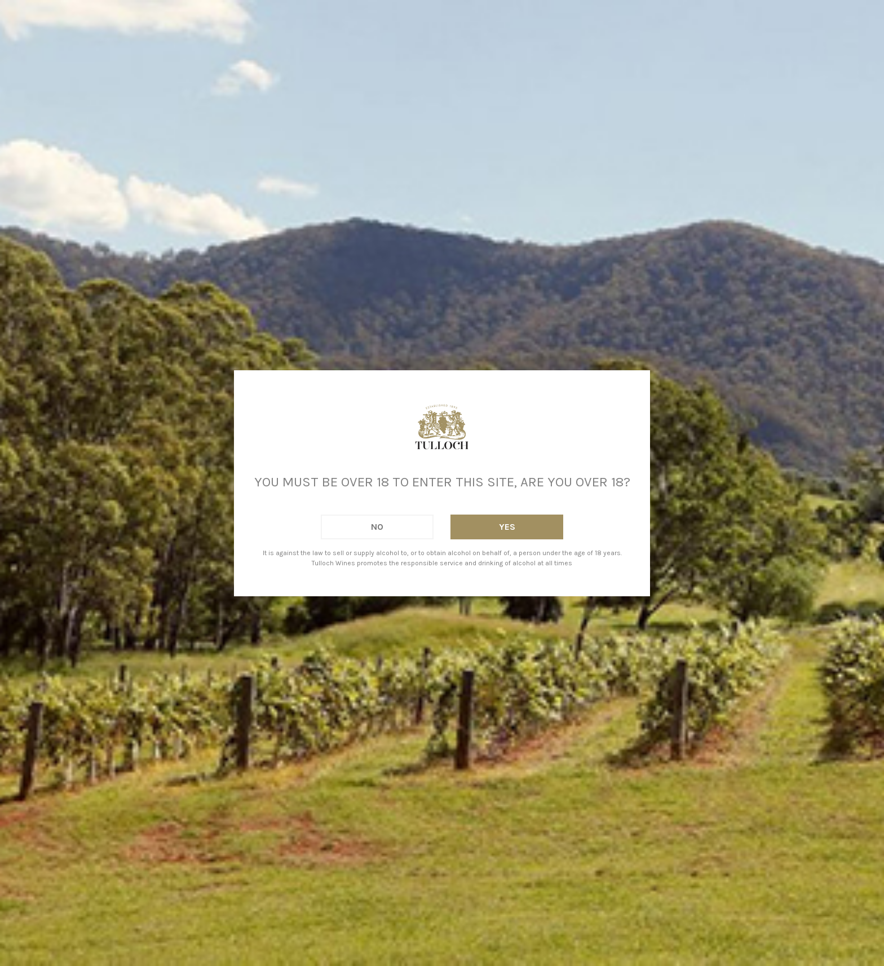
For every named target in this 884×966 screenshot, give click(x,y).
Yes (507, 526)
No (377, 526)
